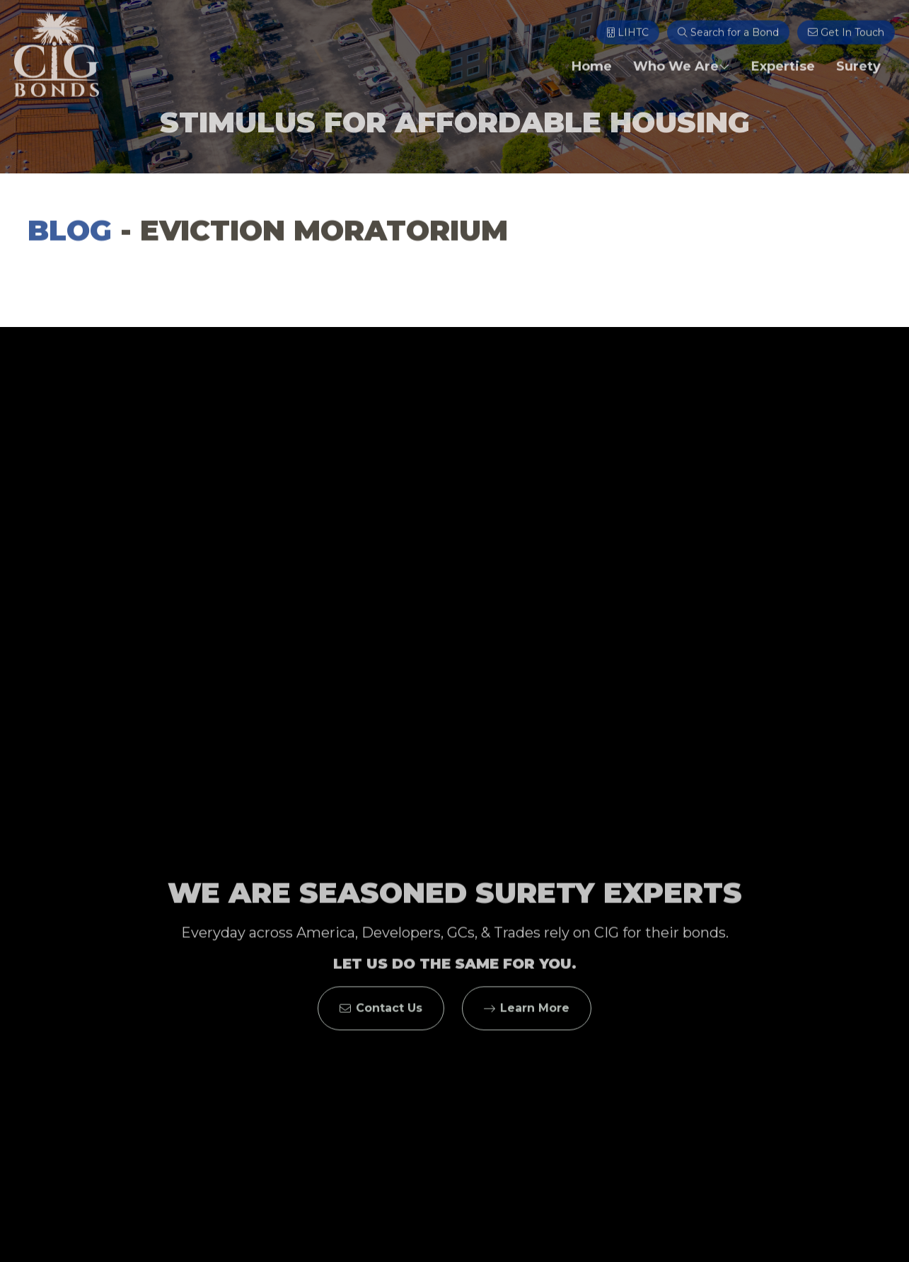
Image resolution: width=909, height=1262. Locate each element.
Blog (70, 234)
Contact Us (381, 1015)
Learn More (526, 1015)
